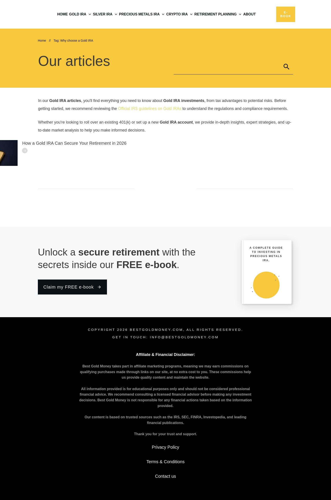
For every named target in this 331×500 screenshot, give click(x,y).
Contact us (165, 476)
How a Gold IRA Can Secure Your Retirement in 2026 (74, 143)
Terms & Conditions (165, 461)
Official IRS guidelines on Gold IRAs (149, 108)
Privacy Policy (165, 447)
